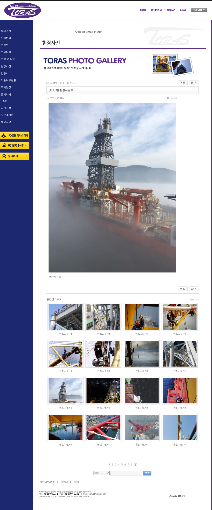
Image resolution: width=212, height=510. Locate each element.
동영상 (50, 299)
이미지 (58, 299)
